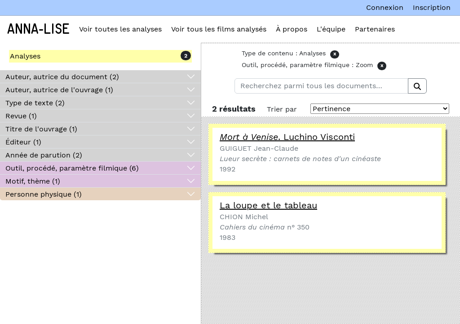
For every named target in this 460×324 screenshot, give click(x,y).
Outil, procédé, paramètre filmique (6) (72, 168)
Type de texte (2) (35, 103)
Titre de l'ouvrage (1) (41, 129)
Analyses (25, 56)
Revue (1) (21, 116)
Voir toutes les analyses (120, 29)
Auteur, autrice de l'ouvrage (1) (59, 90)
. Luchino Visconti (287, 136)
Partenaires (375, 29)
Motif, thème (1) (32, 181)
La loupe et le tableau (268, 205)
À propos (291, 29)
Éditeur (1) (23, 142)
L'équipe (331, 29)
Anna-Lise (38, 29)
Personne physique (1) (43, 194)
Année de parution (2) (43, 155)
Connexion (384, 7)
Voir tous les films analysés (218, 29)
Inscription (432, 7)
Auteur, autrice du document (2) (62, 76)
